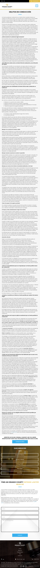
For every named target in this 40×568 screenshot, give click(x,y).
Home (20, 548)
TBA (4, 1)
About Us (20, 550)
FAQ (20, 553)
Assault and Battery (19, 454)
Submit (20, 535)
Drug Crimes (20, 468)
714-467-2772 (35, 1)
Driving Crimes (19, 463)
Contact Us (20, 555)
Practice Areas (20, 552)
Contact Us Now (20, 441)
